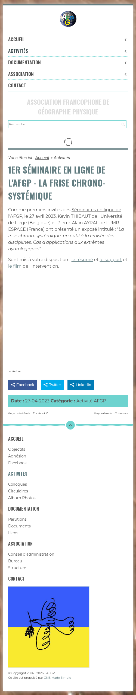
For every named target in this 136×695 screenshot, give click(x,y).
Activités (68, 50)
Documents (19, 526)
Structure (17, 567)
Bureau (15, 561)
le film (14, 266)
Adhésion (17, 456)
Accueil (68, 39)
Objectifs (16, 449)
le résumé (82, 259)
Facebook (39, 413)
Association (68, 74)
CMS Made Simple (57, 678)
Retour (16, 371)
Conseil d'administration (31, 554)
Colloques (121, 413)
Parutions (17, 519)
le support (111, 259)
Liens (13, 532)
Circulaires (18, 491)
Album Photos (22, 497)
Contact (17, 85)
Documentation (68, 62)
